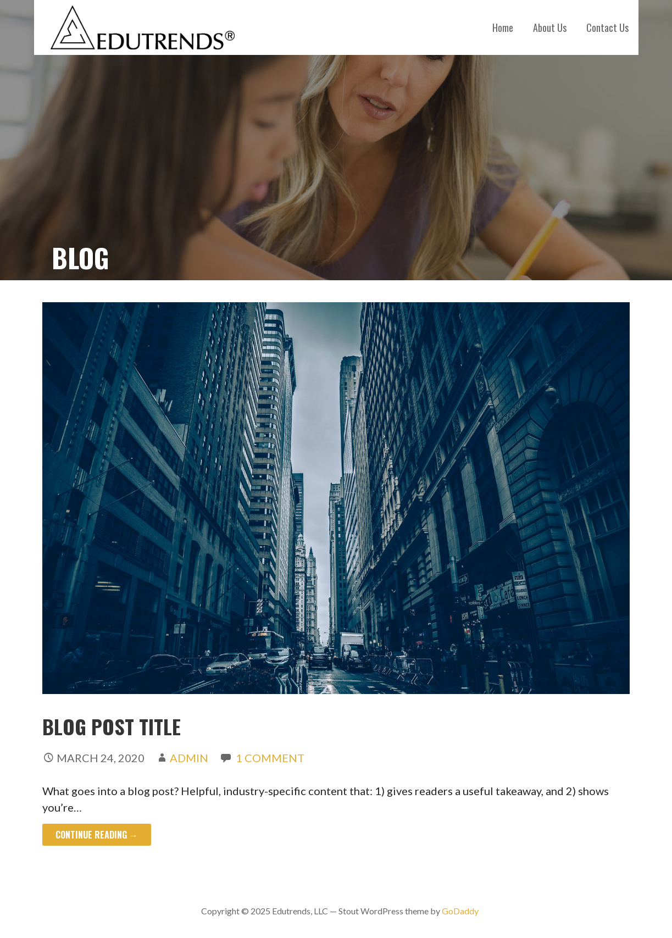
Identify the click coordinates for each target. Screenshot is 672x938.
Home (502, 27)
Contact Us (607, 27)
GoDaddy (460, 911)
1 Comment (270, 757)
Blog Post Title (111, 726)
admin (189, 757)
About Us (550, 27)
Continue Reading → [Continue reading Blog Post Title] (96, 834)
